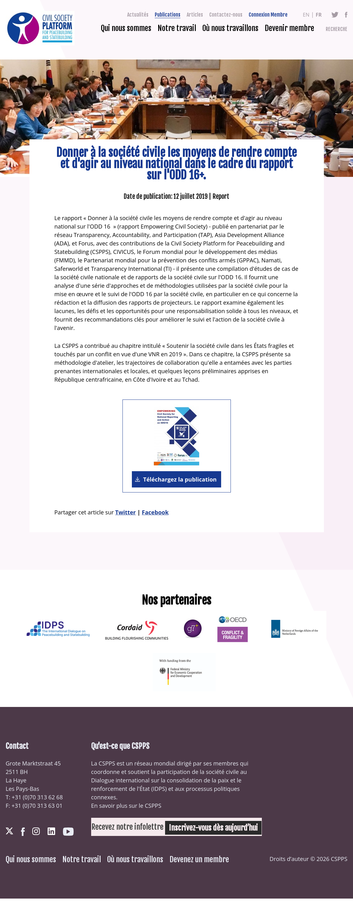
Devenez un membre (199, 863)
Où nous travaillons (230, 28)
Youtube (68, 835)
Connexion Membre (268, 15)
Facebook (346, 15)
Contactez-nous (225, 15)
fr (319, 14)
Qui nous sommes (126, 28)
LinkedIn (51, 834)
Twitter (335, 15)
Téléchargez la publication (179, 481)
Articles (195, 15)
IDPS (159, 792)
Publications (167, 15)
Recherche (336, 29)
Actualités (137, 15)
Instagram (36, 834)
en (306, 14)
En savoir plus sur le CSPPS (126, 809)
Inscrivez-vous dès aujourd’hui (197, 830)
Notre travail (177, 28)
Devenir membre (289, 28)
